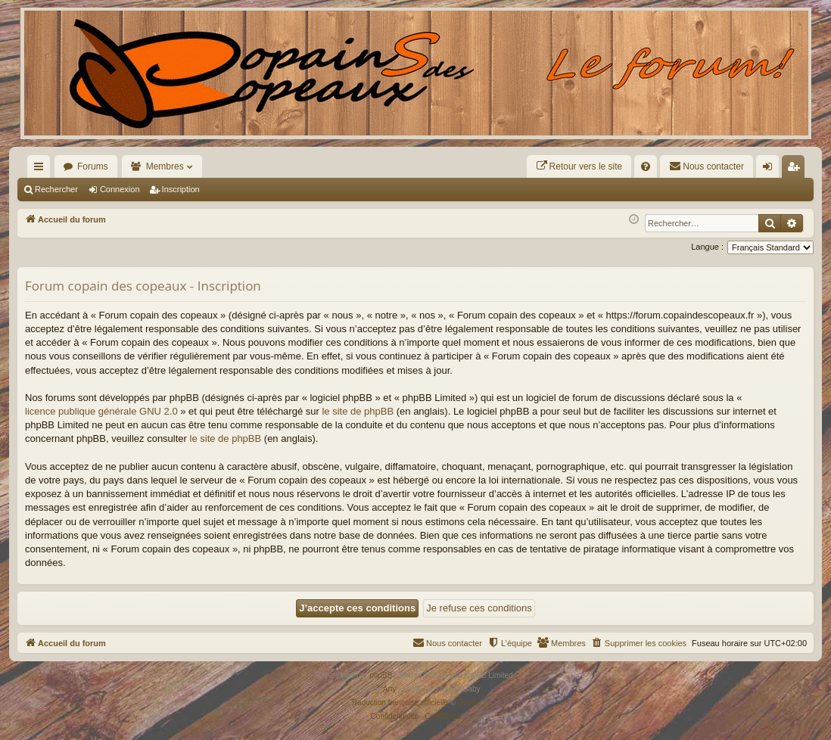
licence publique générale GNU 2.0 (101, 411)
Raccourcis (41, 169)
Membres (165, 166)
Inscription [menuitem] (797, 169)
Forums (92, 166)
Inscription (181, 189)
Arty (390, 689)
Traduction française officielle (399, 702)
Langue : (707, 246)
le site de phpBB (358, 411)
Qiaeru (469, 702)
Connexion (120, 189)
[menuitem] (579, 166)
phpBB (380, 675)
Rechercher (56, 189)
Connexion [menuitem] (771, 169)
